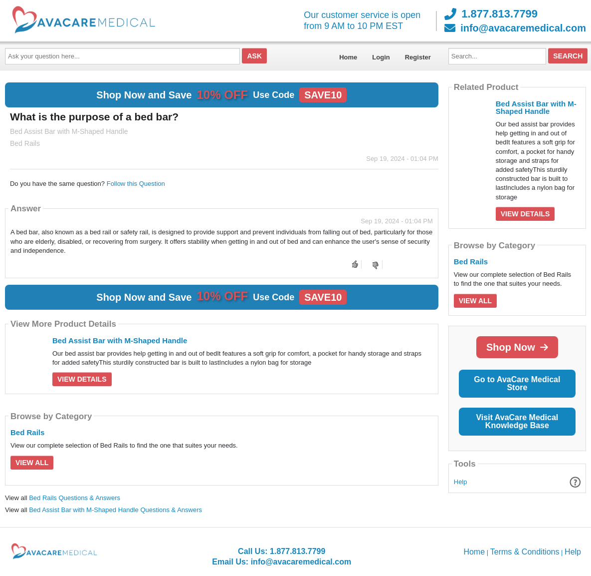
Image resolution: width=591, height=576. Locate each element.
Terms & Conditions (525, 552)
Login (381, 57)
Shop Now (517, 347)
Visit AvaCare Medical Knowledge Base (517, 421)
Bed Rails (27, 432)
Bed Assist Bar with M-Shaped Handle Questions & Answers (115, 510)
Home (348, 57)
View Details (82, 379)
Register (418, 57)
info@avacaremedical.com (515, 27)
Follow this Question (136, 183)
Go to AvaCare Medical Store (517, 383)
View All (31, 463)
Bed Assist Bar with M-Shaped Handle (119, 340)
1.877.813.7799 (491, 14)
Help (460, 482)
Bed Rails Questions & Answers (74, 498)
